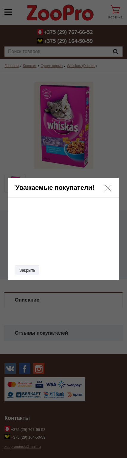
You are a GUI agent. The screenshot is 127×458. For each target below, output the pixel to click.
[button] (107, 187)
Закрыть (27, 270)
